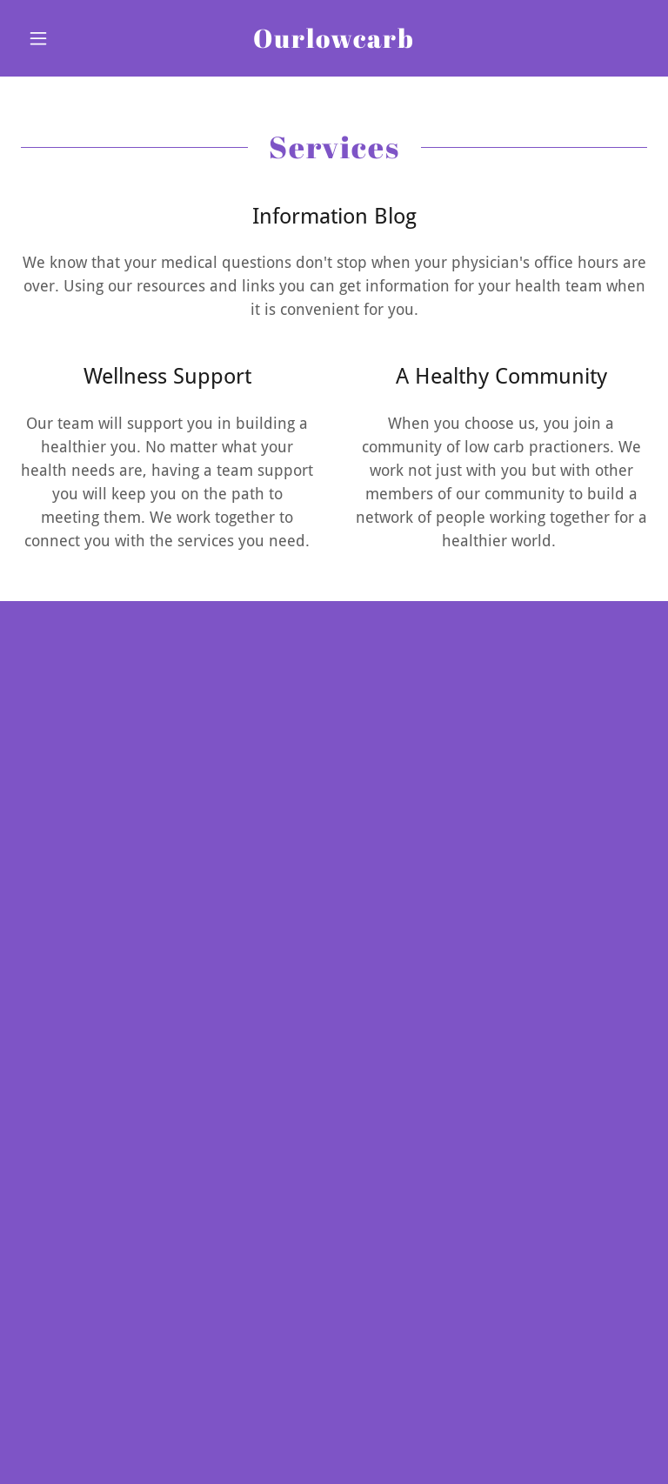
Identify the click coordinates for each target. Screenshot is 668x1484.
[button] (68, 38)
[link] (334, 42)
